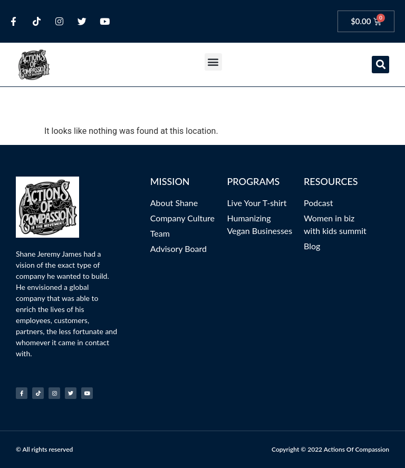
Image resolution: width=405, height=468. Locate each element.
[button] (213, 62)
